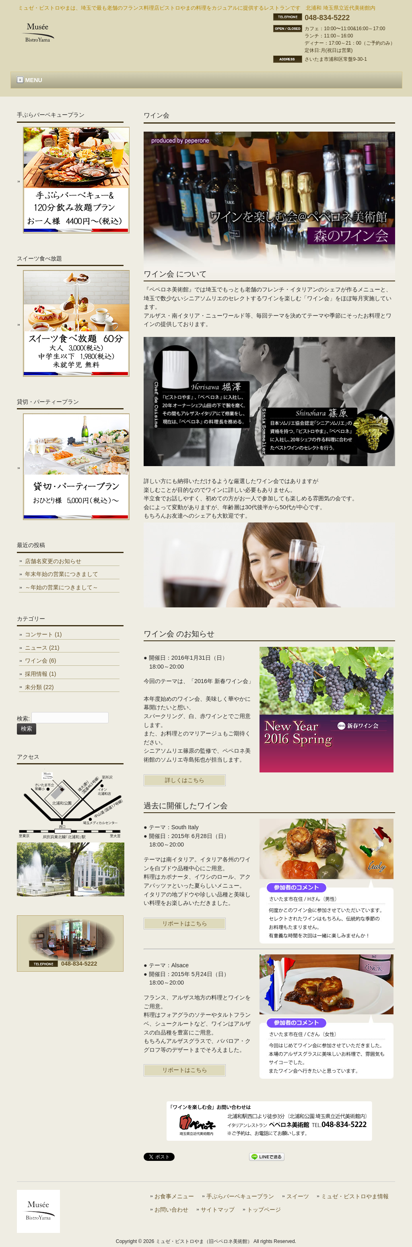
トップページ (264, 1210)
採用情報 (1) (40, 674)
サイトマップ (218, 1210)
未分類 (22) (39, 687)
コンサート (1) (43, 634)
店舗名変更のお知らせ (53, 561)
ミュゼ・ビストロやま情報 (355, 1196)
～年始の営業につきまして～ (61, 587)
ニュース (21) (42, 647)
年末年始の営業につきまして (61, 574)
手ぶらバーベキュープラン (240, 1196)
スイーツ (297, 1196)
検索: (23, 719)
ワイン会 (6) (40, 660)
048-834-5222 (327, 18)
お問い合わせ (171, 1210)
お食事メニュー (174, 1196)
